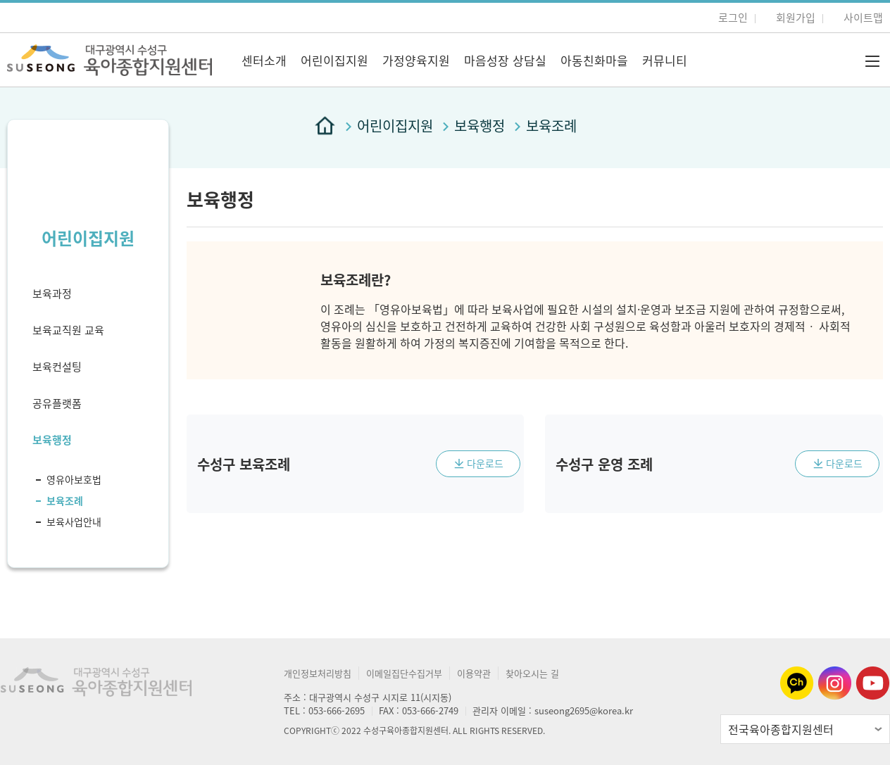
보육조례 (64, 500)
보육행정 (52, 440)
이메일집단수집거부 (404, 673)
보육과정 (52, 293)
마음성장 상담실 (505, 60)
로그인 (733, 17)
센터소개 (264, 60)
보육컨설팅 (57, 366)
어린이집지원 (334, 60)
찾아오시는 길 (532, 673)
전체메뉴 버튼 (872, 61)
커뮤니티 (664, 60)
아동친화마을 (594, 60)
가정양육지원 (416, 60)
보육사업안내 (73, 521)
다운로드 (485, 463)
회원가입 (795, 17)
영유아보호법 (73, 479)
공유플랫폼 (57, 403)
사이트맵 (863, 17)
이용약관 (474, 673)
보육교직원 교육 (68, 330)
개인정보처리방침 (317, 673)
